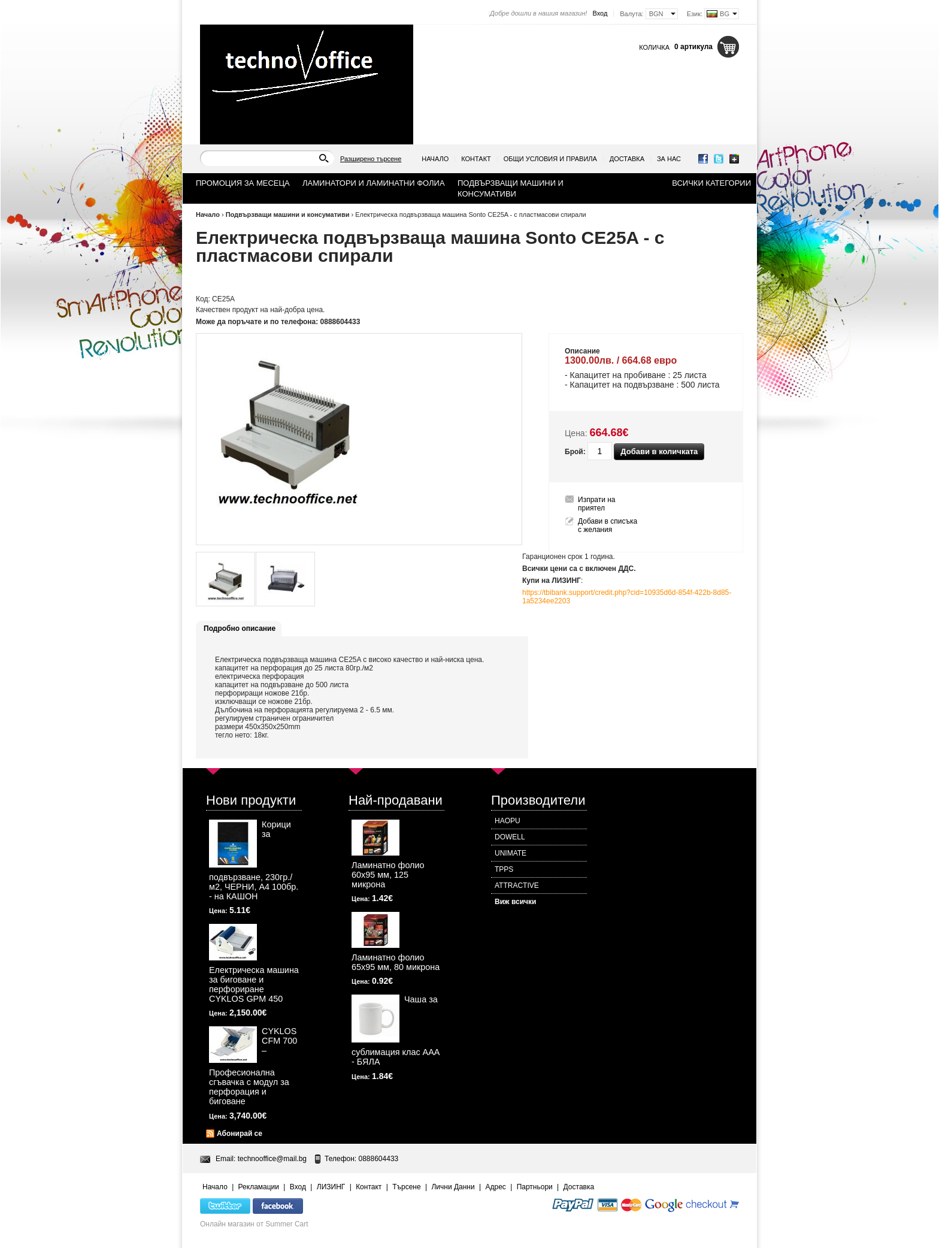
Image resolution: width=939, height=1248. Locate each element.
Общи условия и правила (550, 158)
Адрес (495, 1187)
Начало (435, 158)
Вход (599, 13)
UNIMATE (510, 853)
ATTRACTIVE (517, 885)
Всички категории (711, 183)
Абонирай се (239, 1133)
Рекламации (258, 1187)
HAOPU (507, 821)
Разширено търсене (370, 158)
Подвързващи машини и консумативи (288, 214)
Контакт (476, 158)
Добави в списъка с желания (607, 525)
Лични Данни (452, 1187)
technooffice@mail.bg (272, 1159)
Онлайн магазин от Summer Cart (254, 1224)
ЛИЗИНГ (331, 1187)
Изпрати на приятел (597, 503)
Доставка (627, 158)
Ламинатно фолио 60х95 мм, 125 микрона (388, 874)
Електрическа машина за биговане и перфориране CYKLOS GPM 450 (254, 984)
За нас (669, 158)
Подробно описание (239, 628)
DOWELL (510, 837)
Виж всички (515, 902)
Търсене (406, 1187)
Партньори (535, 1187)
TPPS (504, 869)
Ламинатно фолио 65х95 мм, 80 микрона (396, 962)
